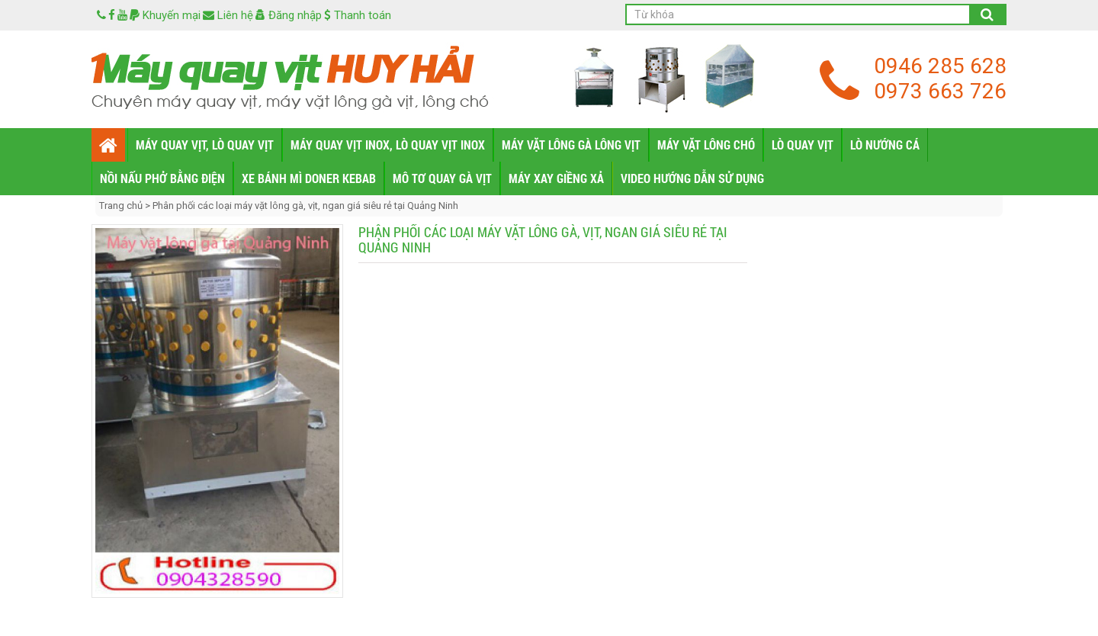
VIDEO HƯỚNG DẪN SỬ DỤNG (692, 178)
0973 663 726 (940, 91)
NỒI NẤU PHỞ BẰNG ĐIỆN (162, 178)
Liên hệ (228, 15)
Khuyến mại (165, 15)
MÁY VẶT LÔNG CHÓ (706, 145)
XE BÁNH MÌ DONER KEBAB (309, 178)
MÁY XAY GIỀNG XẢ (556, 178)
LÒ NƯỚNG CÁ (885, 145)
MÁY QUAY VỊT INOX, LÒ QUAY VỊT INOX (388, 145)
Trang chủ (122, 205)
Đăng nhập (288, 15)
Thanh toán (357, 15)
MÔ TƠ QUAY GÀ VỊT (442, 178)
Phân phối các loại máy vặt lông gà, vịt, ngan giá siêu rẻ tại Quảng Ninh (305, 205)
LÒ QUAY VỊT (802, 145)
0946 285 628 (940, 66)
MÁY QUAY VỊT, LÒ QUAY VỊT (205, 145)
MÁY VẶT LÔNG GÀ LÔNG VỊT (571, 145)
